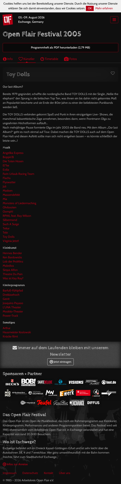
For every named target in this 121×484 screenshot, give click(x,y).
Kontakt (48, 473)
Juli (4, 186)
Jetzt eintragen (60, 362)
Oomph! (8, 211)
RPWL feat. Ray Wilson (17, 215)
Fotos (70, 59)
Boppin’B (8, 157)
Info (8, 59)
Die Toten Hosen (13, 161)
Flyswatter (9, 182)
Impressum (10, 473)
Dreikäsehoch (11, 294)
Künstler (27, 59)
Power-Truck (10, 315)
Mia (5, 199)
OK (90, 8)
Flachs (7, 178)
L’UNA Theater (12, 307)
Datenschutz (30, 473)
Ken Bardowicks (12, 257)
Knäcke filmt (10, 336)
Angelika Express (13, 153)
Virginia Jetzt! (11, 241)
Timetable (49, 59)
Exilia (6, 169)
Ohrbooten (9, 207)
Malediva (8, 265)
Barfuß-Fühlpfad (13, 290)
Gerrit (6, 299)
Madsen (8, 190)
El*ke (6, 165)
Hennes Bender (12, 253)
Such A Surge (11, 224)
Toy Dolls (9, 236)
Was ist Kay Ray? (13, 278)
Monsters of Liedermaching (19, 203)
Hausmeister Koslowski (17, 332)
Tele (5, 232)
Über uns (64, 473)
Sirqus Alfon (10, 270)
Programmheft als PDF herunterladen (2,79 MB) (60, 47)
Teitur (6, 228)
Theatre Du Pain (13, 274)
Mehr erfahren (104, 8)
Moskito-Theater (13, 311)
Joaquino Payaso (13, 303)
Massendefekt (11, 195)
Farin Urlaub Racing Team (18, 174)
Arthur (6, 328)
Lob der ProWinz (13, 261)
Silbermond (10, 220)
